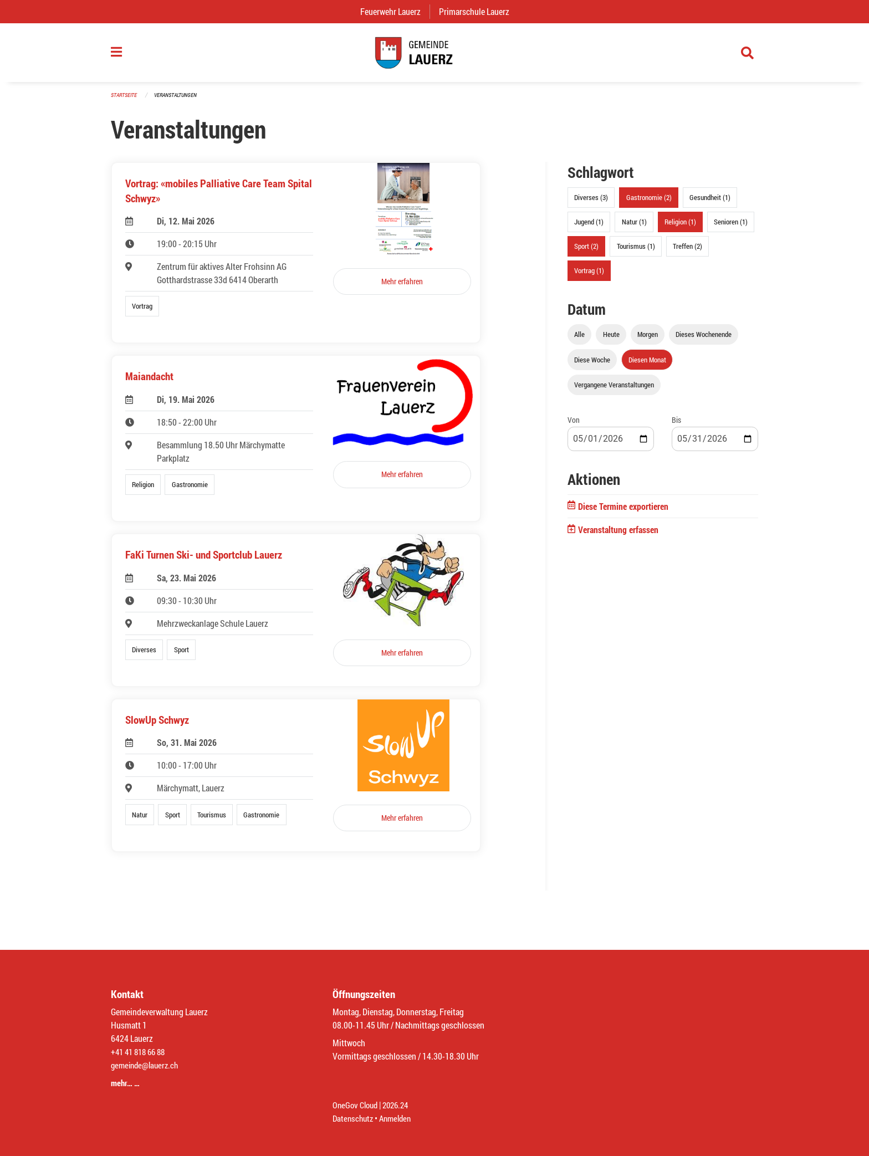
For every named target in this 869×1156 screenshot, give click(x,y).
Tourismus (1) (636, 252)
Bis (676, 425)
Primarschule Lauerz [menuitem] (478, 11)
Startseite (125, 100)
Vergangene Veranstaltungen (614, 390)
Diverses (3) (591, 203)
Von (574, 425)
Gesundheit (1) (709, 203)
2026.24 (400, 1105)
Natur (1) (634, 227)
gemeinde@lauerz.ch (147, 1065)
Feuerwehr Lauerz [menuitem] (395, 11)
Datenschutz (354, 1118)
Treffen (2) (687, 252)
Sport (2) (586, 252)
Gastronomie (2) (649, 203)
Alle (579, 340)
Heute (611, 340)
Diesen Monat (647, 365)
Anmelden (399, 1118)
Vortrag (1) (589, 276)
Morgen (647, 340)
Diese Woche (592, 365)
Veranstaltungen (180, 100)
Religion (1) (680, 227)
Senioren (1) (731, 227)
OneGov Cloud (357, 1105)
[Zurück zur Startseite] (434, 55)
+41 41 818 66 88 (141, 1051)
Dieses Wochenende (704, 340)
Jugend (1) (589, 227)
